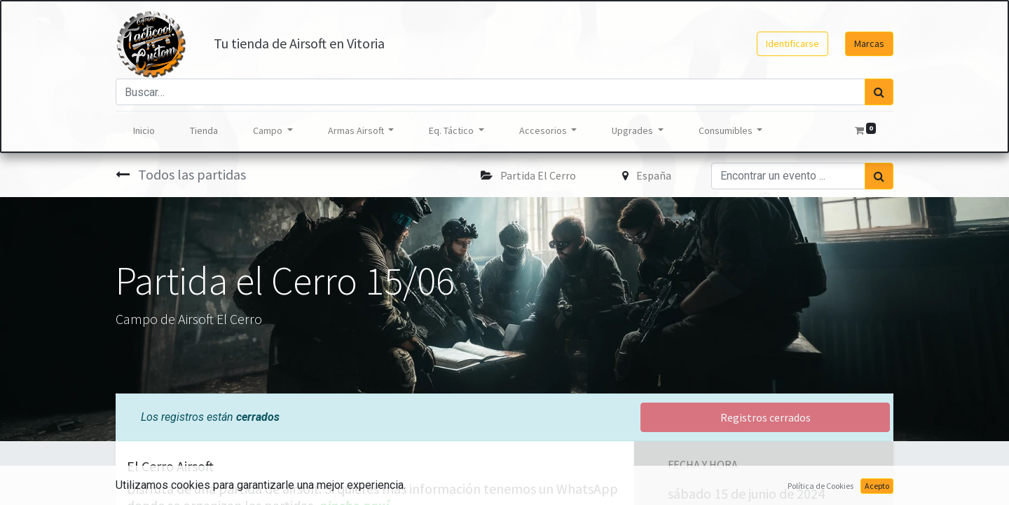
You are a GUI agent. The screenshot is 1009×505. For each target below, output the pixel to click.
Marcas (869, 43)
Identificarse (792, 43)
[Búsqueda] (879, 92)
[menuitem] (144, 130)
